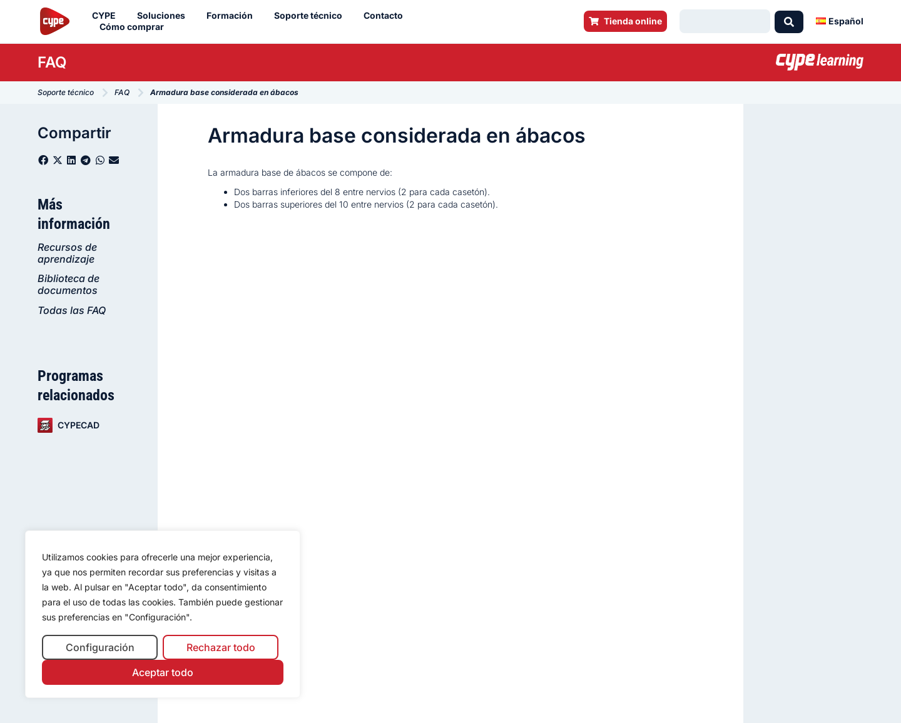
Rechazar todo (220, 647)
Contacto (386, 15)
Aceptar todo (162, 672)
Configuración (100, 647)
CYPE (107, 15)
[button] (43, 160)
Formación (232, 15)
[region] (162, 614)
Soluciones (164, 15)
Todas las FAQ (72, 310)
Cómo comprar (134, 27)
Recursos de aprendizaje (67, 253)
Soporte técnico (311, 15)
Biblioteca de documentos (68, 284)
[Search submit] (789, 21)
